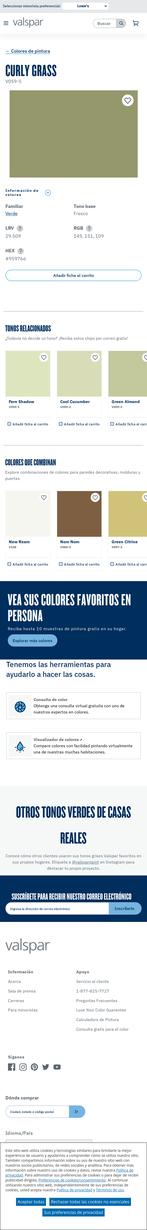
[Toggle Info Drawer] (92, 193)
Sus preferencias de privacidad (73, 1212)
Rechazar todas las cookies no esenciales (90, 1202)
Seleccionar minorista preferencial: (32, 6)
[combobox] (105, 23)
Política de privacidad (74, 1189)
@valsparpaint (85, 862)
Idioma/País (19, 1133)
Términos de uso (110, 1189)
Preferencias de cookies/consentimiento (72, 1180)
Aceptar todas (31, 1202)
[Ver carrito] (135, 23)
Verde (11, 213)
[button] (6, 23)
